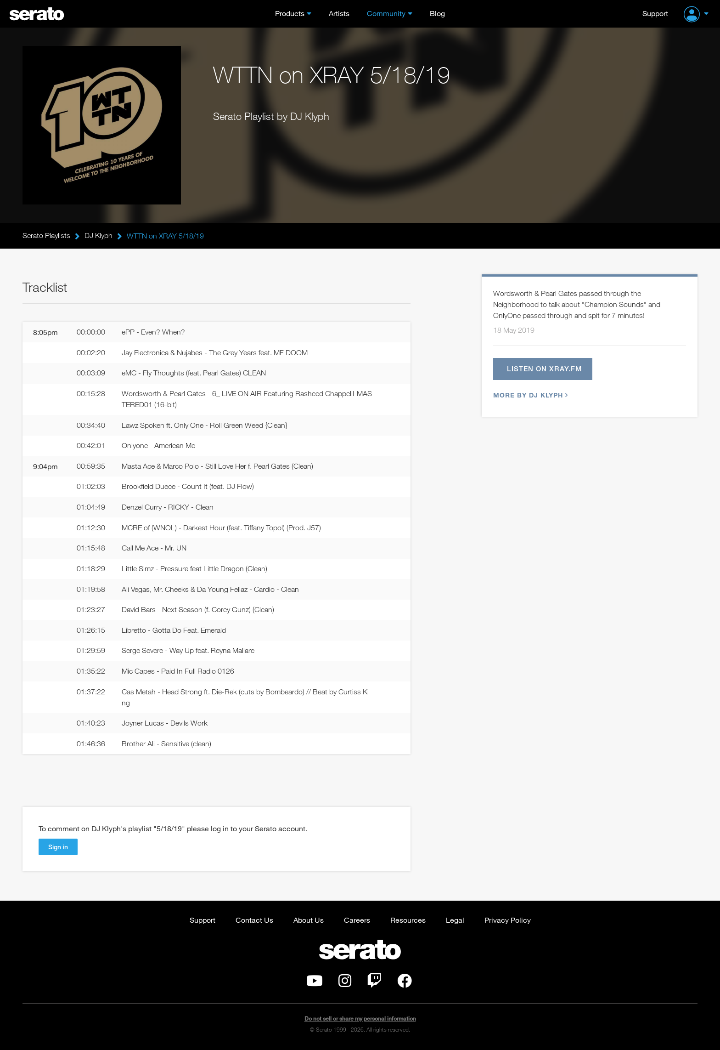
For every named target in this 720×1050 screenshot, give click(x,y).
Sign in (58, 848)
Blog (437, 13)
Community (386, 13)
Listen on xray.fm (544, 369)
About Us (308, 921)
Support (655, 13)
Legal (455, 921)
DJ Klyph (98, 236)
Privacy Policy (507, 921)
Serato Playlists (46, 236)
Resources (408, 921)
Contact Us (254, 921)
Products (289, 13)
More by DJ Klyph (529, 395)
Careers (357, 921)
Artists (339, 13)
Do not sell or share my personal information (360, 1019)
